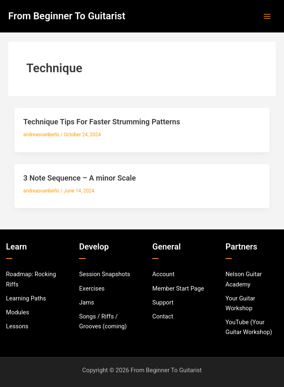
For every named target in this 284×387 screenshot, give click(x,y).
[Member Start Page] (178, 288)
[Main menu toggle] (267, 16)
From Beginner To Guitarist (67, 16)
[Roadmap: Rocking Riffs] (32, 279)
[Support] (162, 302)
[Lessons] (17, 326)
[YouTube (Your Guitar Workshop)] (252, 327)
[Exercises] (92, 288)
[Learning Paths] (26, 298)
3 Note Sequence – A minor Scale (79, 178)
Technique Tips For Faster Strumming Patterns (101, 121)
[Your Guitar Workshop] (252, 303)
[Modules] (17, 312)
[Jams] (86, 302)
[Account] (163, 274)
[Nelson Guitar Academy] (252, 279)
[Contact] (162, 316)
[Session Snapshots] (104, 274)
